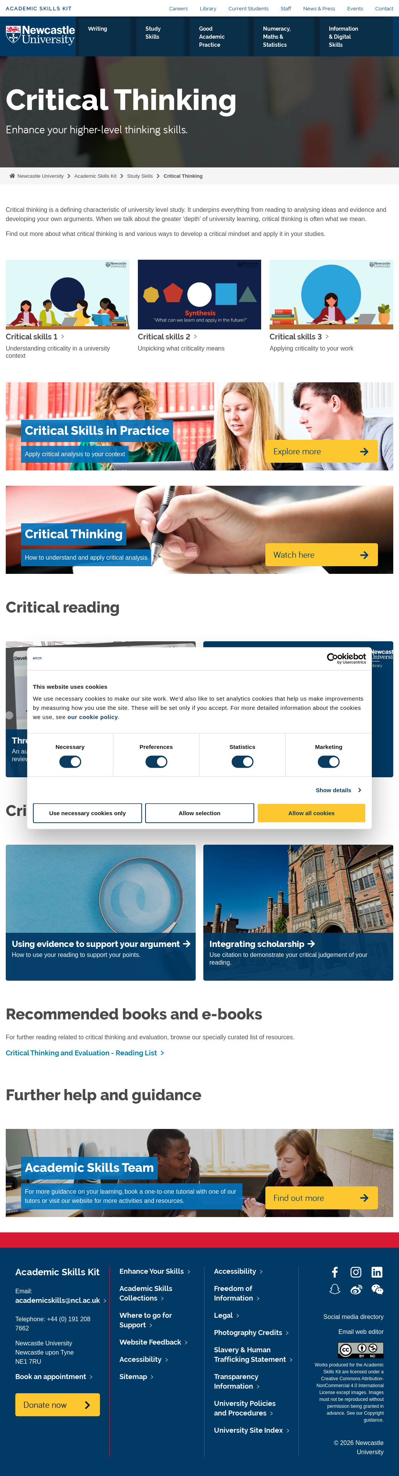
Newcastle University (40, 176)
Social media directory (354, 1317)
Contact (384, 8)
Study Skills (174, 41)
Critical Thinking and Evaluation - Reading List (81, 1053)
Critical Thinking (183, 176)
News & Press (319, 8)
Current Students (248, 8)
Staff (286, 8)
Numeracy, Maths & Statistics (287, 41)
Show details (334, 789)
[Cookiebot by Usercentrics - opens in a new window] (332, 658)
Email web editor (361, 1332)
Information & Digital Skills (355, 41)
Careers (178, 8)
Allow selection (199, 813)
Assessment (100, 37)
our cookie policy (92, 717)
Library (208, 8)
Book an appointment (50, 1377)
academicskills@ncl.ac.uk (57, 1300)
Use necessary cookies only (87, 813)
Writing (141, 37)
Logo (41, 40)
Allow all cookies (311, 813)
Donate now (45, 1404)
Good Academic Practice (222, 41)
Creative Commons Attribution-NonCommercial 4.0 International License (350, 1385)
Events (355, 8)
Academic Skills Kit (39, 8)
